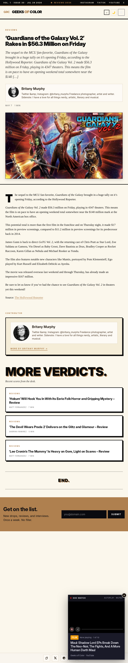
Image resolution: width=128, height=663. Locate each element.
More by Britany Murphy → (29, 348)
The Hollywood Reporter (29, 297)
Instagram (87, 3)
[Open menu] (121, 12)
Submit (116, 514)
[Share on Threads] (64, 658)
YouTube (114, 3)
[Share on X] (55, 658)
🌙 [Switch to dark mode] (113, 12)
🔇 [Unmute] (71, 629)
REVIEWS (11, 30)
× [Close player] (124, 595)
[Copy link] (46, 658)
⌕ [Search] (106, 12)
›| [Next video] (78, 629)
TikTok (101, 3)
